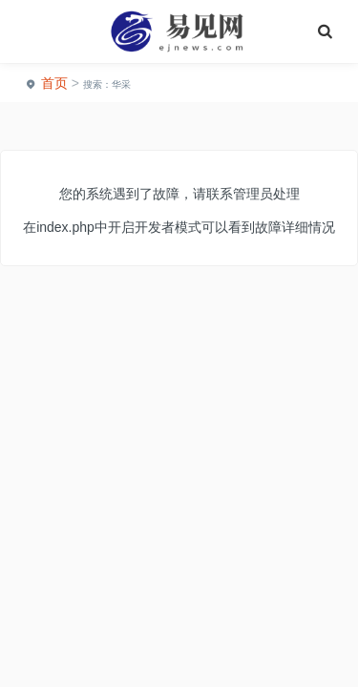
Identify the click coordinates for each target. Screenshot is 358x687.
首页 (54, 83)
